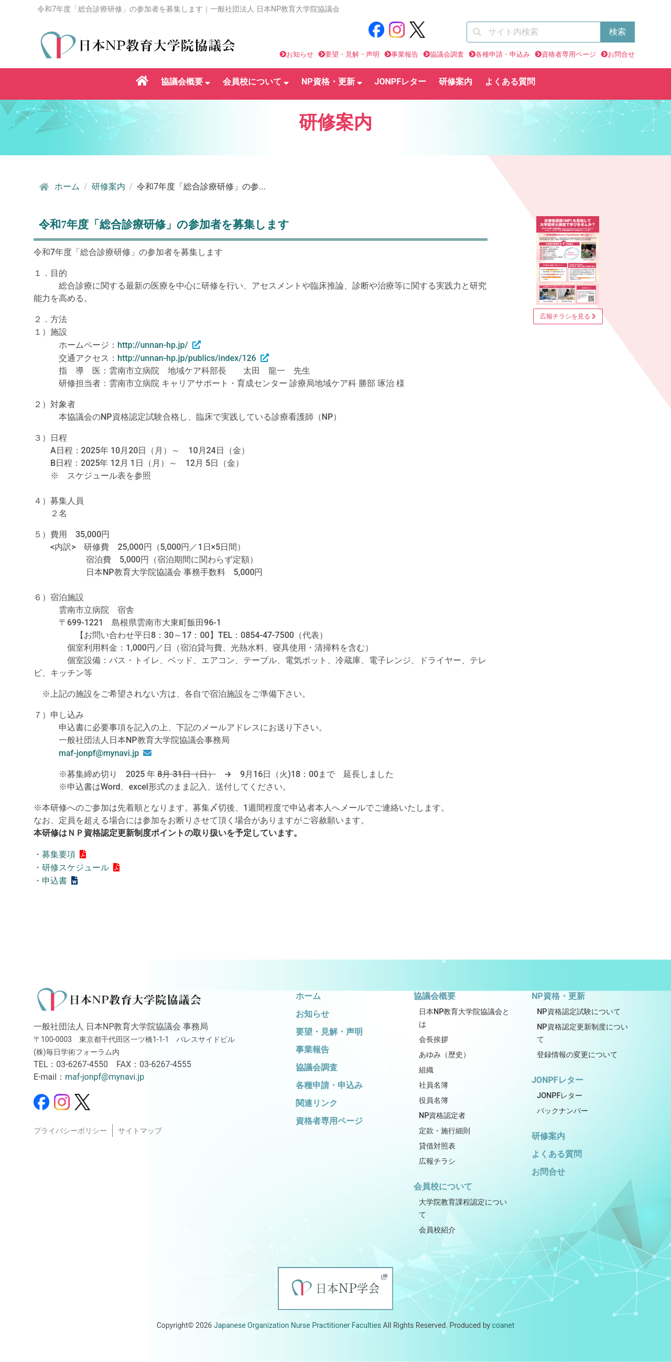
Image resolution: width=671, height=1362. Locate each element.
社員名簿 (433, 1085)
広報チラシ (437, 1161)
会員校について (256, 82)
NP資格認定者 (442, 1115)
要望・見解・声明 (352, 54)
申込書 (54, 881)
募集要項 (58, 854)
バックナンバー (562, 1110)
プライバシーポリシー (70, 1130)
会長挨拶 (433, 1039)
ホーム (59, 186)
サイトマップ (140, 1130)
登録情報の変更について (577, 1054)
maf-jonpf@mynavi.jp (99, 753)
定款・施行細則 (444, 1130)
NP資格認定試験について (578, 1011)
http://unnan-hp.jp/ (152, 345)
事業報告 (404, 54)
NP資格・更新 (331, 82)
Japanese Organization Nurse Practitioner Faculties (297, 1325)
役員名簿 (433, 1100)
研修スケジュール (75, 867)
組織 (426, 1070)
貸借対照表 (437, 1146)
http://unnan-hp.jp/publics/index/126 (186, 358)
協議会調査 (447, 54)
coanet (503, 1325)
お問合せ (621, 54)
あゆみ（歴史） (444, 1054)
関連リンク (317, 1103)
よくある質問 (510, 82)
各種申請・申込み (502, 54)
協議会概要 (185, 82)
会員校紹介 (437, 1230)
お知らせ (299, 54)
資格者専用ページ (569, 54)
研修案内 (455, 82)
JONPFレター (400, 82)
